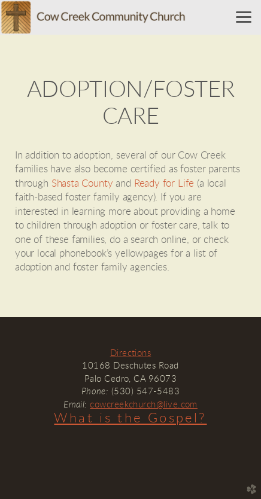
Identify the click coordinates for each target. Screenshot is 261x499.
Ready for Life (164, 183)
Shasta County (82, 183)
